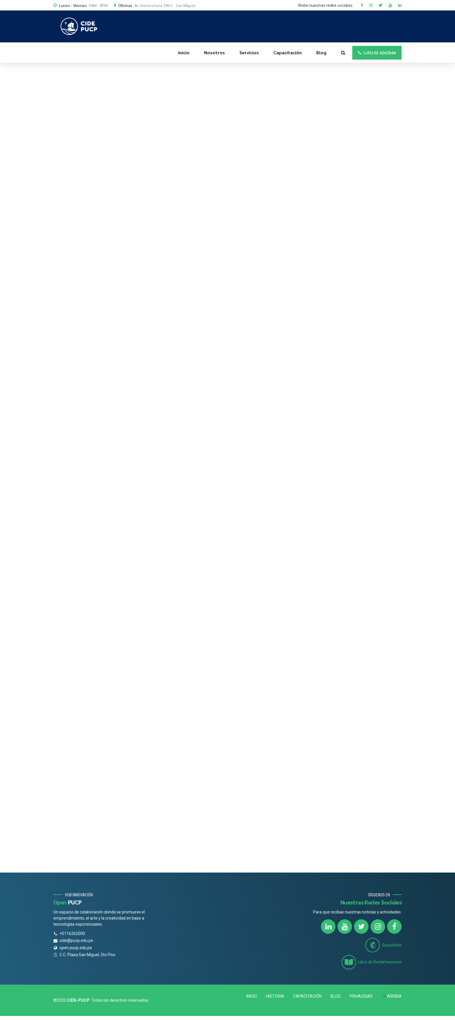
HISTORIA (275, 996)
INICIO (251, 996)
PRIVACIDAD (361, 996)
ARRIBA (394, 996)
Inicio (183, 52)
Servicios (249, 52)
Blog (321, 52)
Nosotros (214, 52)
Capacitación (287, 52)
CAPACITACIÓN (307, 996)
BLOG (336, 996)
